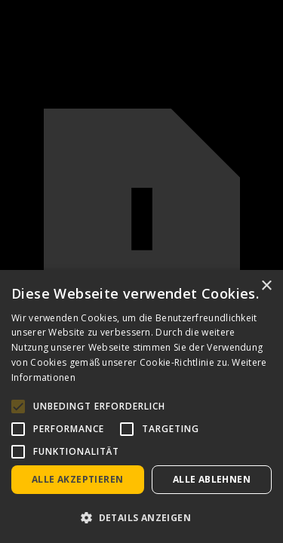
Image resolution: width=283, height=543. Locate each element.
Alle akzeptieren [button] (77, 479)
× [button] (266, 286)
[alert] (141, 406)
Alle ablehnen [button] (212, 479)
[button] (141, 518)
